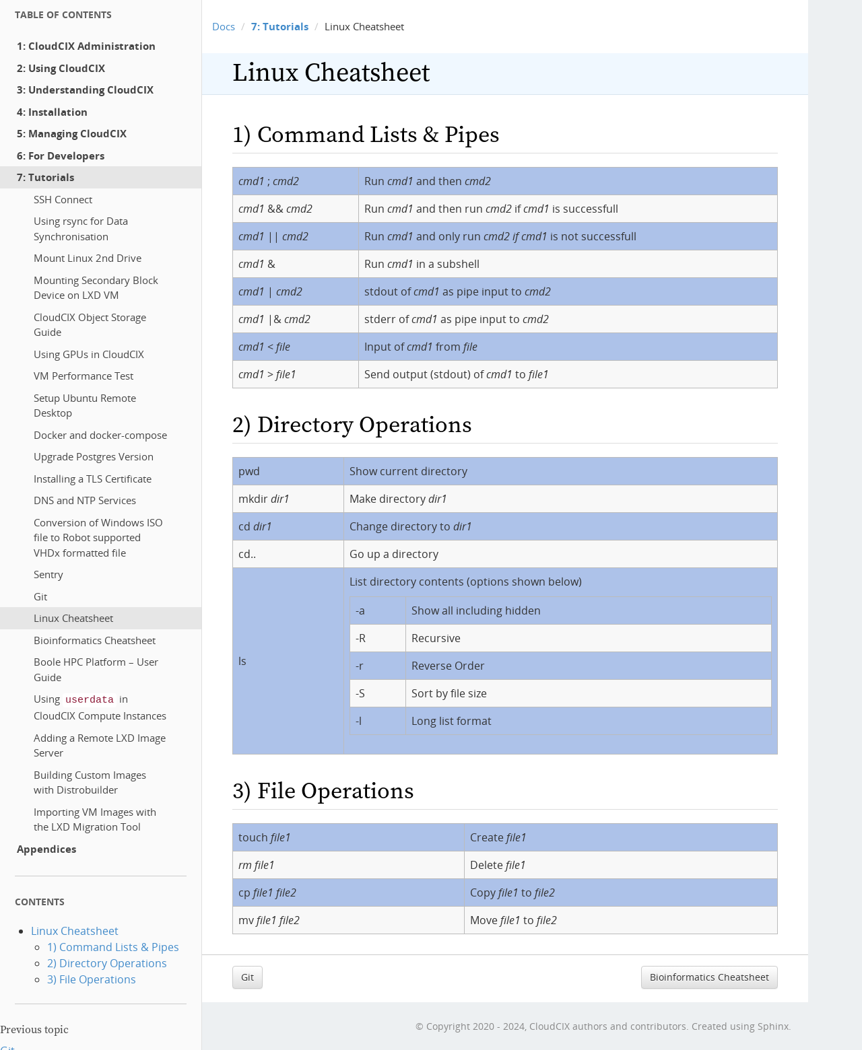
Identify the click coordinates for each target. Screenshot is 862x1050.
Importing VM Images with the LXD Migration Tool (95, 818)
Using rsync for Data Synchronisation (81, 228)
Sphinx (773, 1026)
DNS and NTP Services (85, 500)
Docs (223, 26)
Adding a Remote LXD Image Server (100, 744)
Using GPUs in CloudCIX (89, 354)
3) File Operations (91, 978)
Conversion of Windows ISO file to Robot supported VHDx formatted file (98, 537)
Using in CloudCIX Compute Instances (100, 706)
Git (40, 596)
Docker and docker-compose (100, 435)
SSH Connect (63, 199)
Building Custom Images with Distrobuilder (90, 781)
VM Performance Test (83, 375)
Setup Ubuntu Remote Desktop (85, 405)
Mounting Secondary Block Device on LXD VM (96, 287)
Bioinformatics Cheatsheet (95, 640)
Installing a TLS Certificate (93, 478)
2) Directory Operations (107, 961)
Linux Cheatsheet (73, 618)
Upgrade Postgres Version (94, 456)
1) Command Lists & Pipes (113, 945)
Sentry (48, 574)
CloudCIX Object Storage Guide (90, 324)
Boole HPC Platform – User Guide (96, 669)
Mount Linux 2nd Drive (87, 258)
